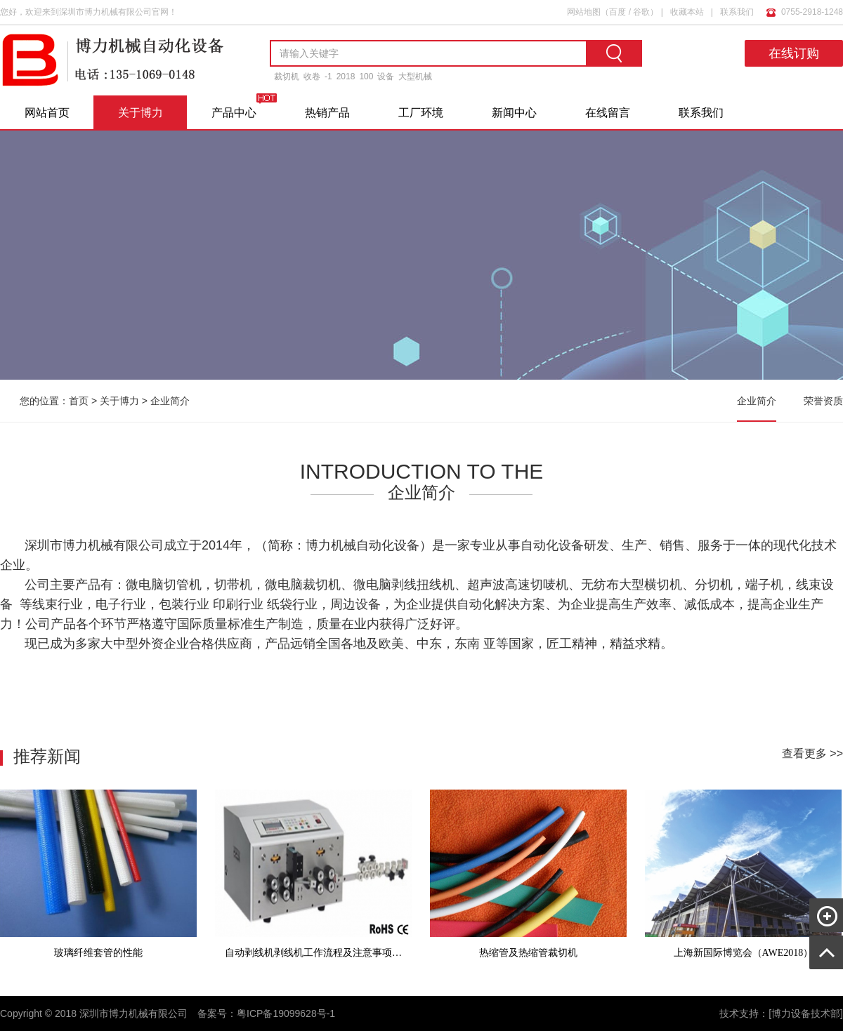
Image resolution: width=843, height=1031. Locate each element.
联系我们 (737, 12)
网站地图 (584, 12)
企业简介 (170, 400)
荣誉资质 (823, 400)
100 (366, 76)
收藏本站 (687, 12)
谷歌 (641, 12)
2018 (345, 76)
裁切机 (286, 76)
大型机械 (415, 76)
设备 (385, 76)
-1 (328, 76)
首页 (79, 400)
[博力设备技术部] (806, 1013)
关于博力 (140, 113)
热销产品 (327, 113)
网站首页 (47, 113)
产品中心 (233, 113)
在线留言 (607, 113)
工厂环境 (420, 113)
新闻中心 (514, 113)
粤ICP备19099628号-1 (286, 1013)
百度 (617, 12)
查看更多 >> (812, 753)
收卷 (311, 76)
